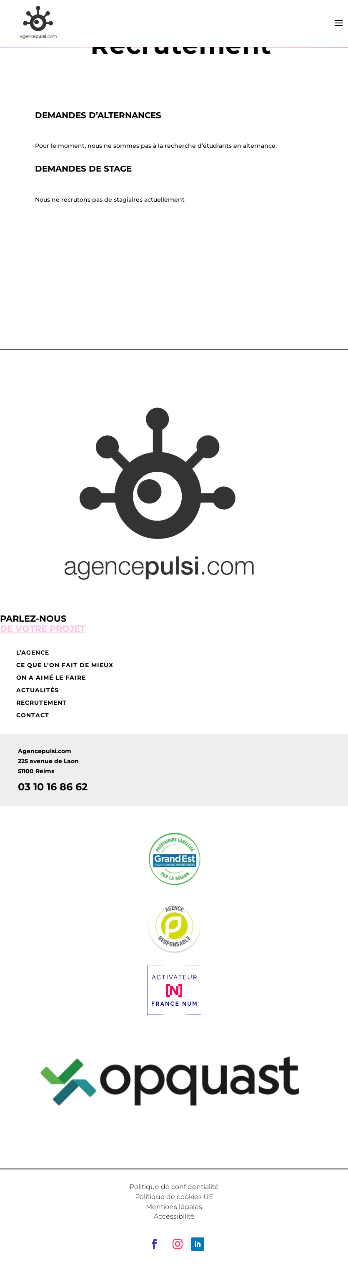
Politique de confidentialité (174, 1187)
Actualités (37, 690)
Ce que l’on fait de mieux (64, 665)
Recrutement (41, 703)
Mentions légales (174, 1207)
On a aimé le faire (51, 678)
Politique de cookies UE (174, 1197)
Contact (32, 715)
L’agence (32, 653)
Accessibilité (174, 1216)
